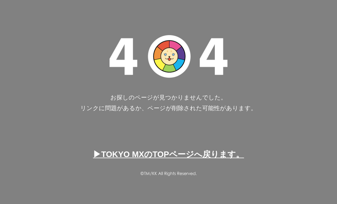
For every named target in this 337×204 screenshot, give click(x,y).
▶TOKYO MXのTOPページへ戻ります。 (168, 154)
